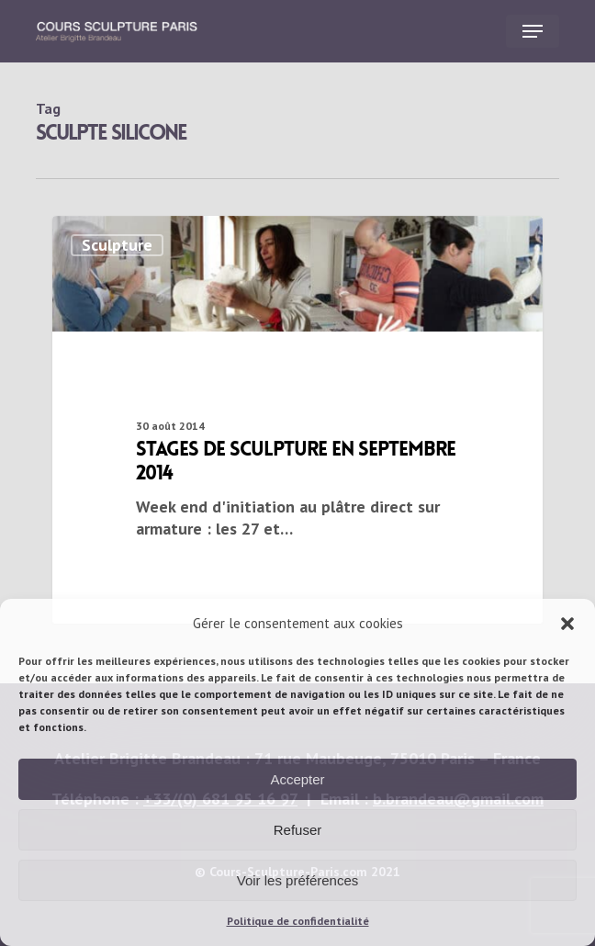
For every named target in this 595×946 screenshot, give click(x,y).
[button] (567, 623)
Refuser (298, 830)
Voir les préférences (298, 880)
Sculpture (117, 244)
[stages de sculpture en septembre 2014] (297, 420)
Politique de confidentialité (298, 921)
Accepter (297, 779)
